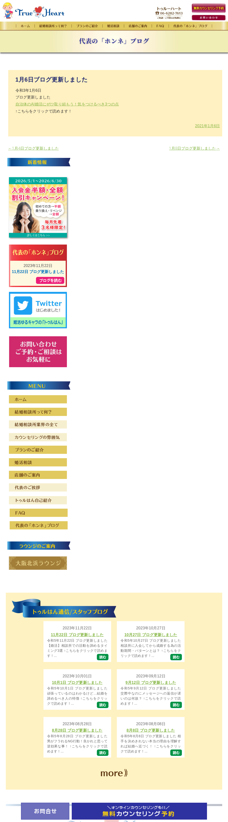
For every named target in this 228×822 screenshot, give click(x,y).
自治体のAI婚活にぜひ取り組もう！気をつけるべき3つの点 (67, 104)
